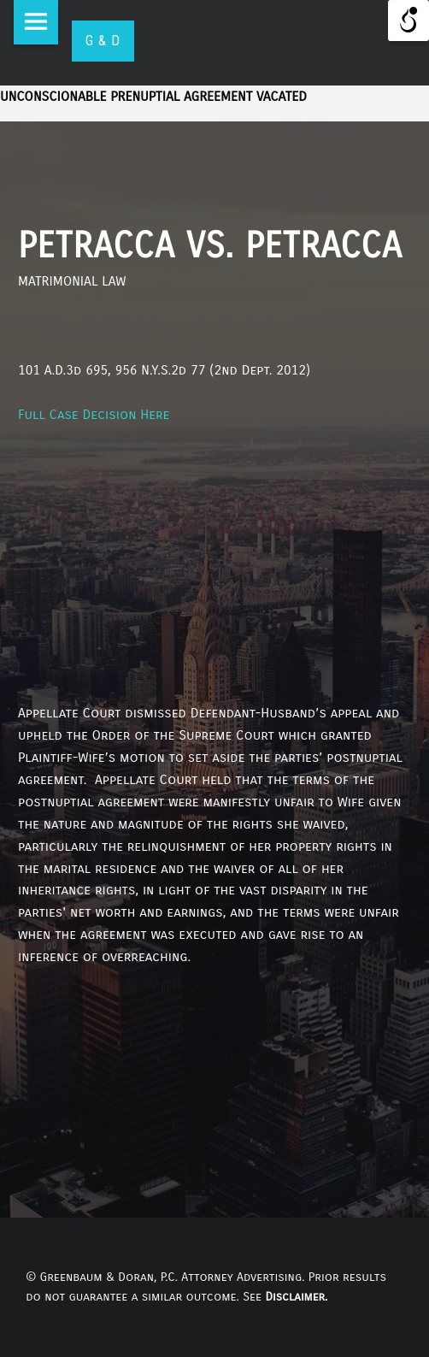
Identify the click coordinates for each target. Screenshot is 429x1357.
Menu (36, 22)
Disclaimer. (296, 1296)
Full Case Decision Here (93, 414)
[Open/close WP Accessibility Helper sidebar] (408, 20)
